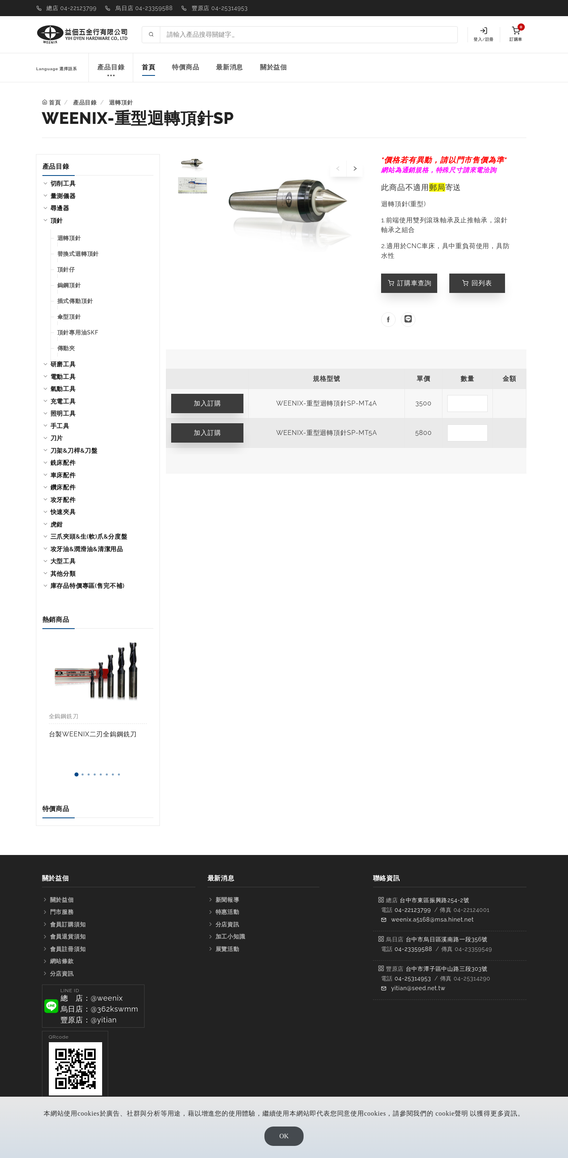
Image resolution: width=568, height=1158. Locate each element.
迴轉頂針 (121, 102)
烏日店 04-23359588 (144, 8)
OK (284, 1136)
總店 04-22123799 (71, 8)
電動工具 (63, 376)
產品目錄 (110, 71)
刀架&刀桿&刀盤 (74, 450)
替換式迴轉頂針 (78, 254)
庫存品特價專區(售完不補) (87, 585)
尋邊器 (59, 208)
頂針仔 (66, 269)
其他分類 (63, 573)
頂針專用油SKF (78, 332)
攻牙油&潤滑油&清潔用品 (86, 549)
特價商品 (185, 67)
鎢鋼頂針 (69, 285)
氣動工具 (63, 389)
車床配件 (63, 475)
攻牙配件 (63, 500)
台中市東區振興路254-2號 (434, 900)
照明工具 (63, 413)
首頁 (148, 67)
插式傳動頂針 (75, 301)
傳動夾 (66, 348)
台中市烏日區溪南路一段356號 (447, 939)
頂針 (56, 220)
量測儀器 (63, 196)
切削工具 (63, 183)
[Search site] (308, 34)
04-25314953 (412, 978)
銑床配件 (63, 462)
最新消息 (229, 67)
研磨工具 (63, 364)
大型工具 (63, 561)
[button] (77, 775)
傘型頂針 (69, 317)
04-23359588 (413, 949)
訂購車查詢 (410, 283)
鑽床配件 (63, 487)
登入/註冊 (483, 34)
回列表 (477, 283)
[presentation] (338, 169)
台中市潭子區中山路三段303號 (447, 969)
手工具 (59, 426)
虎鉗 (56, 524)
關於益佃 (273, 67)
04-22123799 (412, 910)
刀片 (56, 438)
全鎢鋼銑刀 (64, 716)
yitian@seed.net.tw (418, 988)
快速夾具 (63, 512)
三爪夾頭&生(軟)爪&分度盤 (89, 536)
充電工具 (63, 401)
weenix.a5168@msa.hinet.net (432, 919)
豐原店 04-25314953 (220, 8)
